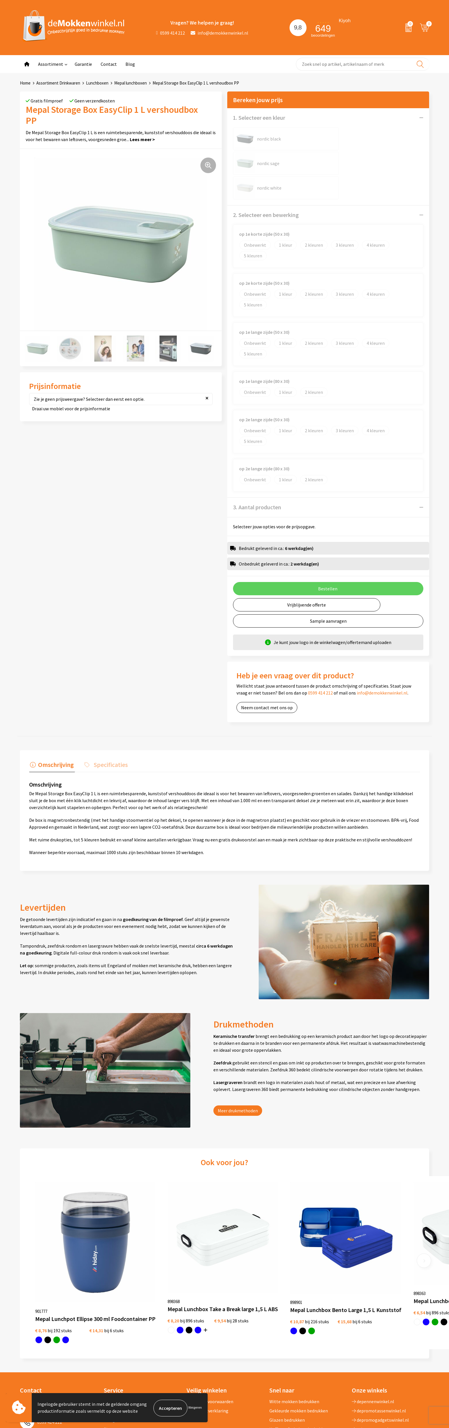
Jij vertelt (113, 1332)
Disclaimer (197, 1341)
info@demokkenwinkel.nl (219, 33)
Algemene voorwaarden (210, 1323)
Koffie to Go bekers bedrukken (298, 1350)
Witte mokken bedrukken (294, 1323)
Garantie (83, 64)
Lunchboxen (97, 83)
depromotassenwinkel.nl (379, 1332)
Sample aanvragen (328, 572)
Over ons (112, 1323)
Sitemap (112, 1350)
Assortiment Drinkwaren (58, 83)
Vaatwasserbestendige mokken (300, 1369)
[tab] (51, 716)
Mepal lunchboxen (130, 83)
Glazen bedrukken (287, 1341)
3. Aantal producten (257, 458)
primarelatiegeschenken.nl (381, 1360)
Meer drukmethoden (238, 1061)
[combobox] (362, 64)
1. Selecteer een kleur (259, 117)
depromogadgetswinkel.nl (380, 1341)
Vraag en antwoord (122, 1341)
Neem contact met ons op (267, 658)
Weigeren (195, 1408)
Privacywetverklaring (207, 1332)
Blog (130, 64)
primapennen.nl (370, 1350)
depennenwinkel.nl (373, 1323)
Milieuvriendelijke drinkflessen (299, 1360)
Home (25, 83)
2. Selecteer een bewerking (266, 165)
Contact (109, 64)
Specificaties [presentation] (108, 715)
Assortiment (50, 64)
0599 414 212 (170, 33)
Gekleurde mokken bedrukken (298, 1332)
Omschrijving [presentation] (55, 715)
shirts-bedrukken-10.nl (377, 1369)
